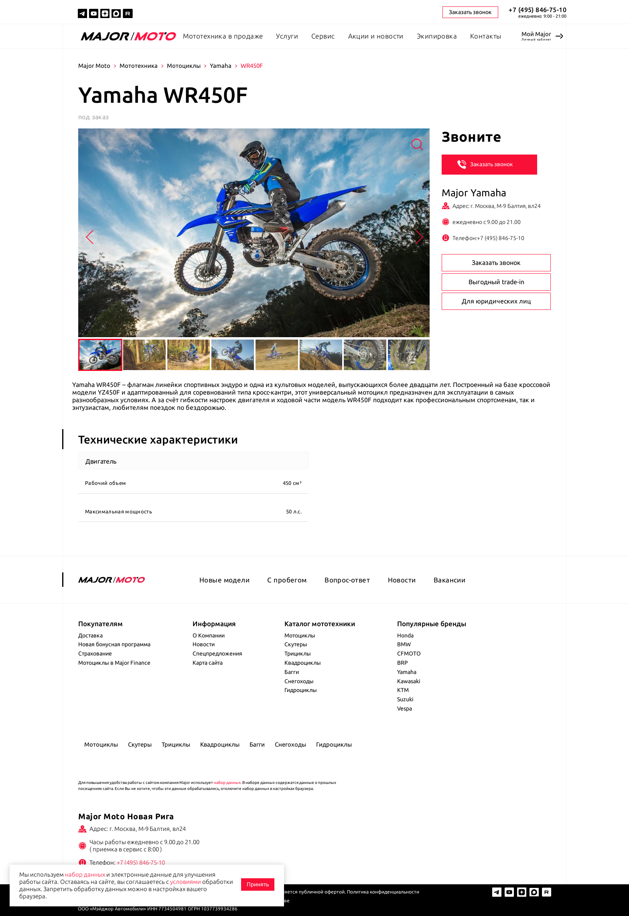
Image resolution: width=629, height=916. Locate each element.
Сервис (323, 36)
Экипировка (437, 36)
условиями (185, 881)
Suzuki (405, 699)
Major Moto (94, 65)
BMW (404, 644)
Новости (402, 580)
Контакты (485, 36)
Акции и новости (376, 36)
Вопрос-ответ (347, 580)
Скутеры (295, 644)
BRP (402, 663)
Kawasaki (408, 681)
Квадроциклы (302, 663)
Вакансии (449, 580)
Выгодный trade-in (496, 281)
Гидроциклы (300, 690)
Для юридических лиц (496, 301)
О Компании (209, 635)
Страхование (95, 653)
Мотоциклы (184, 65)
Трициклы (297, 653)
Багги (291, 672)
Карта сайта (208, 663)
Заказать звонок (485, 164)
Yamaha (220, 65)
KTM (403, 690)
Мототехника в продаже (223, 36)
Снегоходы (299, 681)
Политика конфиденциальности (383, 891)
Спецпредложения (217, 653)
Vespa (404, 708)
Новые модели (224, 580)
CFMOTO (409, 653)
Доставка (90, 635)
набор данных (227, 782)
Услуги (287, 36)
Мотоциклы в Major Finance (114, 663)
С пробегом (286, 580)
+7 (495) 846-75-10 (537, 9)
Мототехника (139, 65)
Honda (405, 635)
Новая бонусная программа (114, 644)
